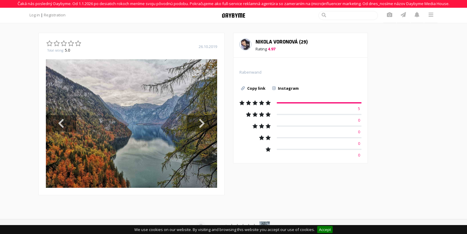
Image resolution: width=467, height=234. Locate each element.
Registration (55, 15)
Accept (325, 229)
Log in (34, 15)
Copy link (253, 88)
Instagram (285, 88)
